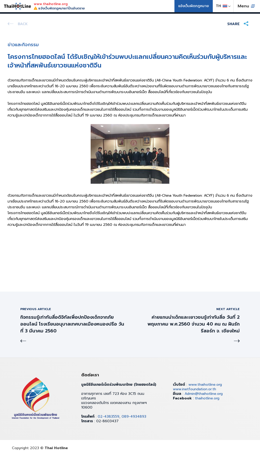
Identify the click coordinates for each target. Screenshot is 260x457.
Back (23, 24)
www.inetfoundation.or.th (194, 389)
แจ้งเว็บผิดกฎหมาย (193, 6)
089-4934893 (134, 416)
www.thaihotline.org (205, 384)
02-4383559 (108, 416)
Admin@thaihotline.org (204, 393)
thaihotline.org (207, 398)
